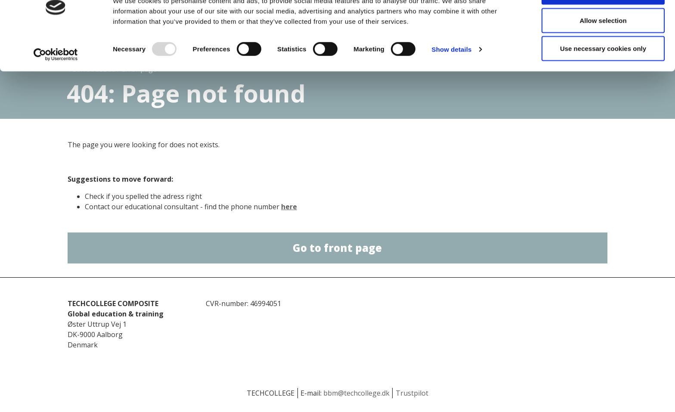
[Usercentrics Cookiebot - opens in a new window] (55, 85)
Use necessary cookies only (603, 79)
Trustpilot (412, 393)
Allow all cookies (603, 22)
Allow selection (602, 51)
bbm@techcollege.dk (356, 393)
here (289, 206)
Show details (452, 80)
